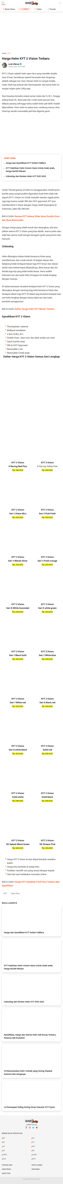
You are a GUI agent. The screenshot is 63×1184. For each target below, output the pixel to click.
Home (4, 53)
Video (25, 9)
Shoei (4, 1159)
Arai (33, 1138)
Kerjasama (35, 1169)
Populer (53, 9)
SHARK (4, 1154)
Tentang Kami (7, 1165)
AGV (3, 1138)
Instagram (30, 1129)
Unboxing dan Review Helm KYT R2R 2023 (26, 176)
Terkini (39, 9)
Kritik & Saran (36, 1165)
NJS (3, 1150)
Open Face (15, 894)
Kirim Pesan (6, 1169)
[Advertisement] (31, 32)
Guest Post (6, 1173)
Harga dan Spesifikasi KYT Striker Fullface (26, 163)
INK (3, 1142)
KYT (5, 894)
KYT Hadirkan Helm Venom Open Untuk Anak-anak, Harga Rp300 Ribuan (30, 169)
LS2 (3, 1146)
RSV (33, 1150)
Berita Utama (10, 9)
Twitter (33, 1129)
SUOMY (34, 1154)
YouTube (36, 1129)
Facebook (26, 1129)
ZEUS (34, 1159)
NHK (33, 1146)
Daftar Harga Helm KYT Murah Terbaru (35, 309)
